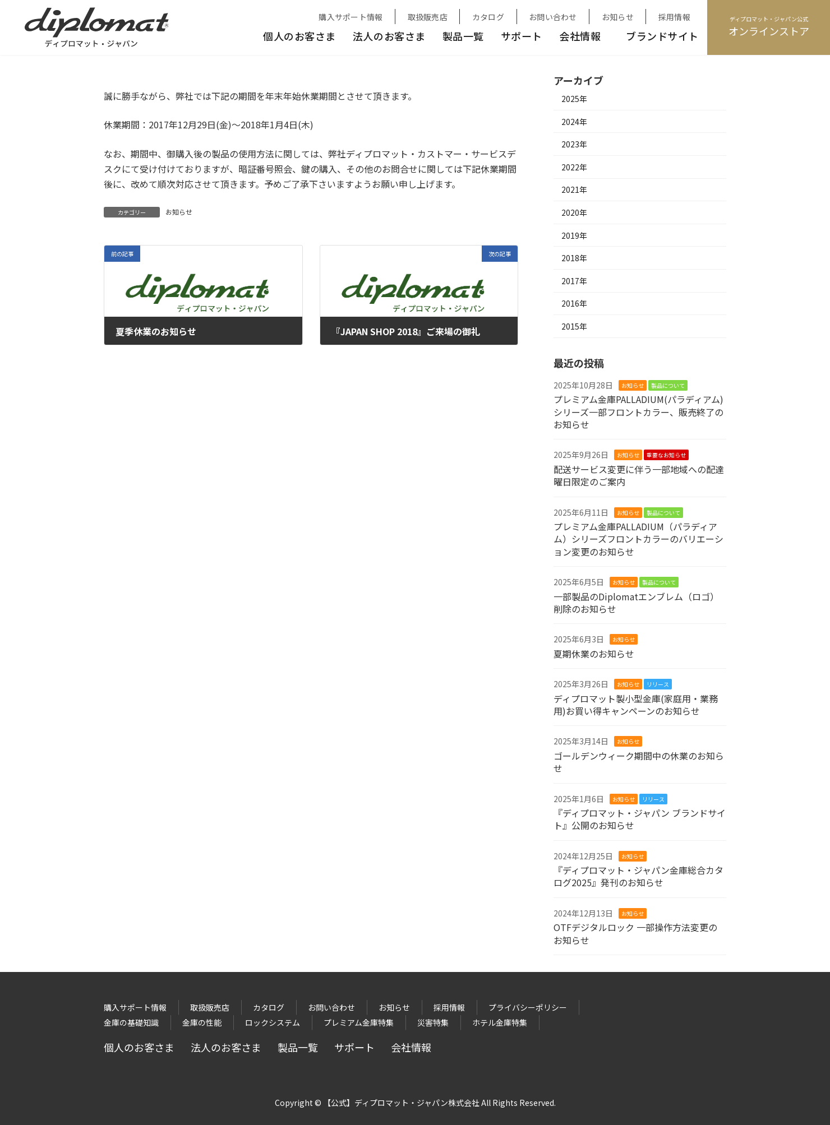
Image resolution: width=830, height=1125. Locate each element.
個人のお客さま (299, 36)
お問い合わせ (553, 16)
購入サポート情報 (350, 16)
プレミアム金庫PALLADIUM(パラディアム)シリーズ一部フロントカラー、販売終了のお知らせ (638, 411)
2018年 (574, 257)
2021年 (574, 189)
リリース (658, 684)
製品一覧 (463, 36)
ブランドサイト (662, 36)
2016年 (574, 303)
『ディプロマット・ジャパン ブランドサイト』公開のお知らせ (640, 819)
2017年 (574, 280)
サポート (521, 36)
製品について (668, 385)
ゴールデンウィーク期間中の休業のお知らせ (639, 762)
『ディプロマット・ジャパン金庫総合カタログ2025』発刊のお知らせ (638, 876)
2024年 (574, 121)
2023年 (574, 144)
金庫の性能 (202, 1022)
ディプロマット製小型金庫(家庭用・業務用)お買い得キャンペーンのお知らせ (636, 704)
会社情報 (580, 36)
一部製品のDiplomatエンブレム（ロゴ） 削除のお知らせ (638, 602)
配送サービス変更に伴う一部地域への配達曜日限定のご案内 (639, 475)
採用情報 (674, 16)
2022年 (574, 167)
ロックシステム (272, 1022)
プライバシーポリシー (527, 1007)
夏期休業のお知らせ (594, 653)
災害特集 (433, 1022)
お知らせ (618, 16)
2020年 (574, 212)
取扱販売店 (428, 16)
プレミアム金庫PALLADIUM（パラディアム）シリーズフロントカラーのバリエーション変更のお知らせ (638, 539)
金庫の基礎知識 (131, 1022)
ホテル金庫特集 (499, 1022)
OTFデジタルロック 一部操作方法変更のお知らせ (635, 933)
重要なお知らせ (666, 455)
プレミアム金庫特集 (359, 1022)
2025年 (574, 98)
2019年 (574, 235)
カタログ (488, 16)
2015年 (574, 326)
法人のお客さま (389, 36)
